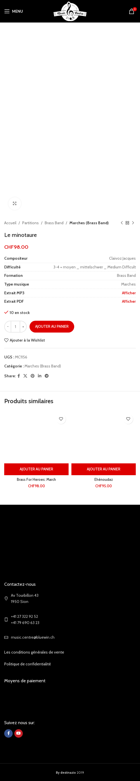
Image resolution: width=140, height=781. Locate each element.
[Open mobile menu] (13, 11)
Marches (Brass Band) (89, 222)
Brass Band (54, 222)
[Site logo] (70, 10)
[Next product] (133, 223)
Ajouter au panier (52, 326)
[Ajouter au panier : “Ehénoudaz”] (103, 469)
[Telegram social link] (46, 376)
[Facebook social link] (19, 376)
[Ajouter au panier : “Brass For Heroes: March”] (36, 469)
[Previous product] (122, 223)
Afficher (129, 292)
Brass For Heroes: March (36, 479)
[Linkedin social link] (39, 376)
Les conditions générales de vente (34, 652)
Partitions (30, 222)
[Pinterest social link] (32, 376)
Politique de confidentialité (27, 663)
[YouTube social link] (18, 733)
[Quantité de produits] (15, 327)
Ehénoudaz (103, 479)
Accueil (10, 222)
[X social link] (25, 376)
